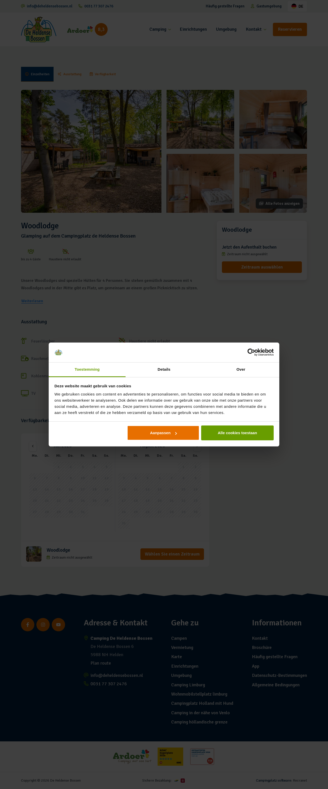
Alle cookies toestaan (237, 433)
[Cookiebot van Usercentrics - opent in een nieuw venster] (251, 352)
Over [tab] (241, 369)
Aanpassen (163, 433)
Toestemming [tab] (87, 369)
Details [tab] (164, 369)
